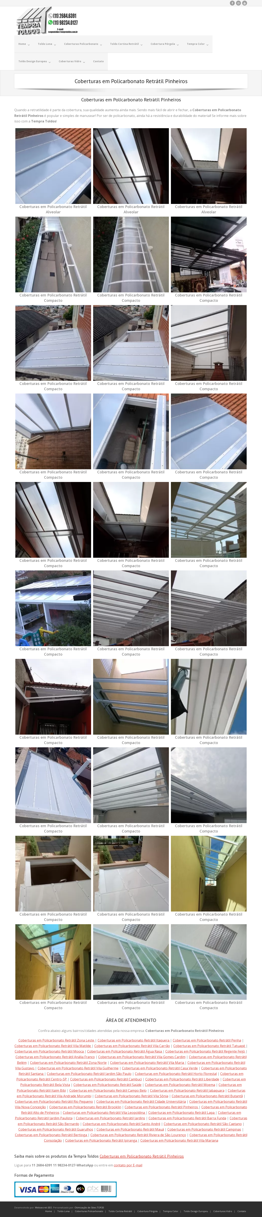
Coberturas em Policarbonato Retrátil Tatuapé (209, 1045)
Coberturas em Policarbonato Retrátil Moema (180, 1084)
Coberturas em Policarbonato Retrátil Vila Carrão (132, 1045)
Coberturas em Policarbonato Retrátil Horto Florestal (176, 1073)
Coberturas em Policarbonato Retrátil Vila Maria (147, 1062)
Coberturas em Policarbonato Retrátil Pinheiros (162, 1106)
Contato (241, 1210)
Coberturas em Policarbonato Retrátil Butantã (207, 1095)
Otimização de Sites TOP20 (89, 1207)
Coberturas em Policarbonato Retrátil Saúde (107, 1084)
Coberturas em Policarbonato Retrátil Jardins (110, 1117)
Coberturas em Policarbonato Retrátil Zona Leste (56, 1040)
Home (48, 1210)
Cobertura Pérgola (147, 1210)
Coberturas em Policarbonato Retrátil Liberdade (182, 1079)
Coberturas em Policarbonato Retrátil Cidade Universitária (141, 1101)
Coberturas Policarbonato (89, 1210)
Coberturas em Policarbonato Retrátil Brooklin (85, 1106)
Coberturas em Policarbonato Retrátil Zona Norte (68, 1062)
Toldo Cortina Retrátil (120, 1210)
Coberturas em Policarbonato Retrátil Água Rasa (125, 1051)
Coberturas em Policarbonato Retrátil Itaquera (134, 1040)
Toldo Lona (63, 1210)
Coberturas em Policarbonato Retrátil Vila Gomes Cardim (141, 1056)
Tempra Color (170, 1210)
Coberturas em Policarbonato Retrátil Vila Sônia (131, 1095)
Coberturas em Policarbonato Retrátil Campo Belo (108, 1090)
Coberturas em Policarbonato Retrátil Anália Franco (55, 1056)
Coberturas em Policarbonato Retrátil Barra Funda (187, 1117)
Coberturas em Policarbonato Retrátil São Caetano (203, 1123)
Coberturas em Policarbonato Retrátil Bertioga (51, 1134)
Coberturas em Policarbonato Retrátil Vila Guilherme (78, 1067)
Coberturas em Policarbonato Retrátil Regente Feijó (205, 1051)
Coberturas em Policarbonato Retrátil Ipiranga (101, 1140)
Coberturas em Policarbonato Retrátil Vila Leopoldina (104, 1112)
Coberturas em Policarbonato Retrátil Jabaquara (187, 1090)
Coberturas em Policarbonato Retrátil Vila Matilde (53, 1045)
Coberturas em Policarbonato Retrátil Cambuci (106, 1079)
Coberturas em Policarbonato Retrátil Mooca (50, 1051)
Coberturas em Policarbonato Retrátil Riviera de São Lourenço (138, 1134)
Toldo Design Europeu (196, 1210)
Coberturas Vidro (222, 1210)
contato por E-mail (128, 1164)
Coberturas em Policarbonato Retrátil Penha (207, 1040)
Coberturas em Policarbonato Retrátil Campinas (204, 1129)
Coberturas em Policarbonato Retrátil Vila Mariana (179, 1140)
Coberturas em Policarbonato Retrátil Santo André (121, 1123)
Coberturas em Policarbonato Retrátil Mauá (130, 1129)
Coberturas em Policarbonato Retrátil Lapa (181, 1112)
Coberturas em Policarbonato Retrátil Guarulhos (55, 1129)
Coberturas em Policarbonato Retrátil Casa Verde (160, 1067)
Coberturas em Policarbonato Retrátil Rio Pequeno (54, 1101)
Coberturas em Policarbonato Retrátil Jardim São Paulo (89, 1073)
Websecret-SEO (43, 1207)
